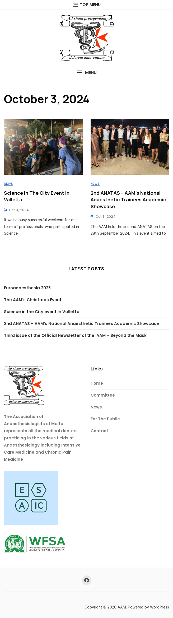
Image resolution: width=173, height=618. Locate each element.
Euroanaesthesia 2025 (27, 288)
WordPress (159, 607)
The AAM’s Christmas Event (33, 300)
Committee (103, 395)
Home (97, 383)
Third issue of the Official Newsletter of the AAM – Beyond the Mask (75, 335)
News (8, 183)
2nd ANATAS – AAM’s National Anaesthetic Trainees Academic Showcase (128, 199)
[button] (86, 72)
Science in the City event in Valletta (42, 311)
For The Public (105, 419)
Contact (99, 431)
